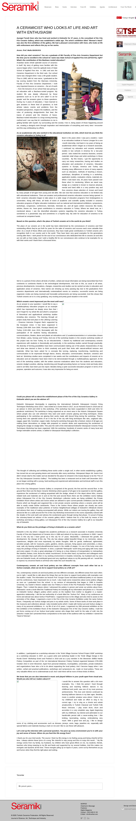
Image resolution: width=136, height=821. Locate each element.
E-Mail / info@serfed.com (89, 814)
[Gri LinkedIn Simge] (88, 818)
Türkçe (125, 18)
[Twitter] (81, 818)
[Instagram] (84, 818)
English (131, 18)
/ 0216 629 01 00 (92, 812)
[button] (73, 7)
